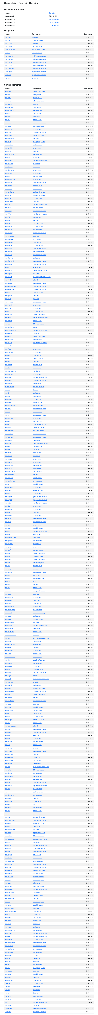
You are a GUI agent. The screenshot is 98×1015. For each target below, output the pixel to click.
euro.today (8, 663)
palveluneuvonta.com (40, 318)
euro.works (8, 314)
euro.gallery (8, 296)
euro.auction (9, 434)
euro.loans (8, 358)
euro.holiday (9, 239)
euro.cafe (8, 123)
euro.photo (8, 786)
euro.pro (7, 525)
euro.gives (8, 848)
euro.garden (9, 544)
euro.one (7, 782)
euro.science (9, 597)
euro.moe (8, 977)
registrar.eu (36, 371)
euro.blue (8, 292)
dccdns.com (37, 384)
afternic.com (37, 120)
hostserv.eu (37, 641)
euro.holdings (9, 236)
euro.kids (8, 845)
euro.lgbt (8, 503)
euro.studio (8, 764)
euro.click (8, 151)
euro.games (9, 541)
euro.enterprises (10, 406)
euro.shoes (8, 572)
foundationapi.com (39, 848)
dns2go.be (35, 78)
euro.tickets (8, 955)
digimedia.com (38, 814)
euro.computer (9, 908)
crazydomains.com (39, 233)
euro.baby (8, 117)
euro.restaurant (10, 930)
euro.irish (8, 883)
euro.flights (8, 274)
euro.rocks (8, 515)
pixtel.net (36, 333)
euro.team (8, 654)
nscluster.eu (37, 544)
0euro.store (8, 62)
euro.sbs (7, 716)
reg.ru (35, 804)
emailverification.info (40, 660)
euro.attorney (9, 431)
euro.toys (8, 676)
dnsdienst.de (37, 446)
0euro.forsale (9, 68)
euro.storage (9, 754)
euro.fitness (8, 270)
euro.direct (8, 773)
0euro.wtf (8, 75)
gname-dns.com (38, 996)
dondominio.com (39, 669)
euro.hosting (9, 939)
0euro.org (8, 40)
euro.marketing (10, 610)
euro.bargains (9, 839)
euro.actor (8, 101)
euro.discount (9, 899)
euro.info (8, 647)
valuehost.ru (37, 575)
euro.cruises (9, 164)
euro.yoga (8, 792)
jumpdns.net (37, 468)
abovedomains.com (39, 314)
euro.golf (8, 550)
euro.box (7, 896)
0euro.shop (8, 46)
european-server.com (40, 672)
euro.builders (9, 478)
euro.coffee (8, 346)
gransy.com (37, 757)
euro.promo (8, 468)
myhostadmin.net (39, 833)
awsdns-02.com (38, 135)
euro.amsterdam (10, 537)
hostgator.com (38, 223)
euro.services (9, 629)
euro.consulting (10, 154)
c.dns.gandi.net (54, 25)
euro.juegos (8, 333)
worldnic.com (37, 478)
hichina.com (37, 368)
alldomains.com (38, 387)
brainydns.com (38, 292)
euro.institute (9, 651)
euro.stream (9, 760)
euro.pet (7, 723)
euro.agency (9, 757)
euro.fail (7, 204)
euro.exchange (9, 192)
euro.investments (10, 289)
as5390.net (37, 534)
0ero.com (8, 993)
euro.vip (7, 713)
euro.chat (8, 924)
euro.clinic (8, 886)
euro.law (7, 581)
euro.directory (9, 795)
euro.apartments (10, 635)
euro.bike (8, 770)
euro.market (9, 374)
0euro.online (9, 59)
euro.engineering (10, 330)
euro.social (8, 600)
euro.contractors (10, 911)
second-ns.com (38, 861)
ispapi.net (36, 157)
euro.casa (8, 132)
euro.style (8, 619)
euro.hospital (9, 242)
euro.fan (7, 902)
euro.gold (8, 547)
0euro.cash (8, 65)
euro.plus (8, 704)
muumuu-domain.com (40, 443)
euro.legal (8, 974)
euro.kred (8, 490)
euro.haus (8, 556)
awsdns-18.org (38, 402)
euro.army (8, 126)
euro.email (8, 183)
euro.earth (8, 905)
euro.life (7, 506)
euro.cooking (9, 148)
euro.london (9, 952)
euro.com (8, 814)
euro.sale (8, 519)
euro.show (8, 575)
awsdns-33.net (38, 490)
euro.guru (8, 553)
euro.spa (7, 968)
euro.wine (8, 308)
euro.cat (7, 390)
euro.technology (10, 657)
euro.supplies (9, 622)
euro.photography (11, 726)
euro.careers (9, 946)
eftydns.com (37, 453)
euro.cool (8, 208)
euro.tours (8, 735)
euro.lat (7, 578)
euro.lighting (9, 509)
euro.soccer (8, 748)
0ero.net (7, 987)
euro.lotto (8, 446)
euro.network (9, 399)
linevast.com (37, 176)
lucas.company (38, 406)
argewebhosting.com (40, 270)
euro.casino (8, 135)
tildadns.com (37, 858)
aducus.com (37, 883)
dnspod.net (37, 217)
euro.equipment (10, 481)
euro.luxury (8, 870)
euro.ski (7, 588)
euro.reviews (9, 889)
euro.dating (8, 226)
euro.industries (10, 644)
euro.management (11, 371)
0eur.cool (8, 1005)
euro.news (8, 402)
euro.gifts (8, 672)
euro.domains (9, 475)
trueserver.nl (37, 801)
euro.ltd (7, 449)
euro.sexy (8, 569)
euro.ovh (7, 585)
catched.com (37, 710)
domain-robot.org (39, 613)
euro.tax (7, 745)
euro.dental (8, 858)
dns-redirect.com (38, 126)
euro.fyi (7, 217)
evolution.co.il (37, 98)
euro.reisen (8, 641)
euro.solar (8, 603)
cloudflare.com (37, 46)
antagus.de (37, 113)
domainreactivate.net (40, 839)
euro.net (7, 534)
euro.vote (8, 299)
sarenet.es (36, 842)
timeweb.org (37, 764)
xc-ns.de (36, 961)
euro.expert (8, 198)
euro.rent (8, 493)
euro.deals (8, 380)
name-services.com (39, 1009)
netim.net (36, 139)
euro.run (7, 852)
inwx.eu (35, 104)
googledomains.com (40, 248)
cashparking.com (39, 192)
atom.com (36, 117)
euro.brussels (9, 139)
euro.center (8, 173)
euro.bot (7, 958)
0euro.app (8, 53)
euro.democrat (9, 170)
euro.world (8, 321)
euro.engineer (9, 327)
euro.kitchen (9, 487)
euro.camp (8, 129)
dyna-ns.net (37, 239)
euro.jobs (8, 336)
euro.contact (9, 145)
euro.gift (7, 669)
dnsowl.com (37, 713)
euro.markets (9, 980)
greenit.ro (36, 682)
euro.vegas (8, 751)
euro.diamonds (10, 943)
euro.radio (8, 563)
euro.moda (8, 698)
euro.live (7, 393)
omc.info (36, 647)
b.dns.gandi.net (54, 22)
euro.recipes (9, 776)
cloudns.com (37, 198)
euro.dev (7, 531)
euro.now (8, 917)
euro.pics (8, 833)
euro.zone (8, 808)
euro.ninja (8, 409)
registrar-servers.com (39, 56)
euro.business (9, 949)
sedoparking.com (39, 91)
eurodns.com (37, 186)
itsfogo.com (37, 95)
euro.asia (8, 428)
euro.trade (8, 679)
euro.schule (8, 613)
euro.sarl (7, 965)
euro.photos (9, 437)
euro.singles (9, 710)
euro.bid (7, 767)
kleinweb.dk (37, 644)
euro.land (8, 421)
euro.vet (7, 804)
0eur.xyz (7, 1002)
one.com (36, 327)
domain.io (36, 456)
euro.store (8, 921)
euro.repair (8, 497)
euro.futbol (8, 214)
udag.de (35, 151)
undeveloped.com (39, 428)
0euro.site (8, 78)
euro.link (7, 368)
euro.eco (7, 176)
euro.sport (8, 823)
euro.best (8, 91)
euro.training (9, 682)
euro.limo (8, 355)
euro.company (9, 418)
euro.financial (9, 261)
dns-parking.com (38, 550)
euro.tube (8, 688)
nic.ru (35, 676)
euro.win (7, 311)
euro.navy (8, 396)
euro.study (8, 616)
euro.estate (8, 186)
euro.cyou (8, 195)
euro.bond (8, 223)
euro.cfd (7, 789)
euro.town (8, 732)
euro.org (7, 528)
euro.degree (8, 384)
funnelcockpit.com (38, 50)
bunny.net (36, 600)
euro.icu (7, 424)
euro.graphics (9, 861)
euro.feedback (9, 892)
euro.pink (8, 443)
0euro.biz (52, 13)
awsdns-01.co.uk (38, 720)
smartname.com (38, 877)
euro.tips (7, 660)
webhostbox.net (38, 578)
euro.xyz (7, 811)
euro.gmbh (8, 220)
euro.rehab (8, 836)
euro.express (9, 201)
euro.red (7, 729)
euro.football (9, 280)
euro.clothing (9, 252)
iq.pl (34, 581)
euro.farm (8, 349)
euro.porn (8, 522)
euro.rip (7, 512)
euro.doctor (8, 874)
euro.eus (7, 842)
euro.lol (7, 362)
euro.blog (8, 880)
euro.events (8, 189)
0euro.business (10, 50)
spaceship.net (37, 110)
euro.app (8, 638)
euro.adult (8, 98)
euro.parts (8, 594)
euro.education (10, 179)
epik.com (36, 735)
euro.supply (8, 855)
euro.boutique (9, 107)
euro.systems (9, 632)
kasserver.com (37, 53)
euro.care (8, 142)
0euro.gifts (8, 72)
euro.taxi (7, 914)
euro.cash (8, 867)
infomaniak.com (38, 101)
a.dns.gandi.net (54, 19)
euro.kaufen (9, 340)
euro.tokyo (8, 666)
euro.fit (7, 267)
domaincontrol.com (38, 40)
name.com (36, 440)
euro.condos (9, 877)
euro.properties (10, 471)
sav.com (36, 236)
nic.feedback (37, 892)
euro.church (9, 248)
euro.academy (9, 110)
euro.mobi (8, 694)
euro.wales (8, 933)
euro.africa (8, 798)
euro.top (7, 817)
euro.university (9, 691)
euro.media (8, 459)
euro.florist (8, 277)
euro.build (8, 324)
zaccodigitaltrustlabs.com (42, 277)
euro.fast (8, 961)
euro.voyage (9, 302)
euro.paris (8, 591)
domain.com (37, 569)
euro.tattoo (8, 779)
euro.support (9, 625)
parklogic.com (38, 792)
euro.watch (8, 305)
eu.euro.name (9, 387)
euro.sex (7, 566)
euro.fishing (9, 264)
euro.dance (8, 230)
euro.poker (8, 456)
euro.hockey (9, 233)
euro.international (10, 286)
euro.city (7, 412)
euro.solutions (9, 607)
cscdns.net (36, 164)
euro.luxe (8, 453)
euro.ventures (9, 701)
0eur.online (8, 1009)
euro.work (8, 318)
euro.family (8, 211)
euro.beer (8, 377)
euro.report (8, 500)
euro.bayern (9, 104)
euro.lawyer (8, 720)
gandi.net (35, 37)
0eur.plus (8, 999)
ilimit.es (35, 390)
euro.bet (7, 95)
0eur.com (8, 996)
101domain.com (38, 324)
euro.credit (8, 365)
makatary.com (38, 556)
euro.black (8, 971)
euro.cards (8, 864)
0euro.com (8, 43)
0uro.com (8, 983)
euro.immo (8, 936)
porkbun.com (37, 107)
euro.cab (7, 120)
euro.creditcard (10, 830)
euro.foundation (10, 820)
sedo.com (36, 537)
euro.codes (8, 343)
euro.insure (8, 283)
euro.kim (7, 484)
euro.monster (9, 465)
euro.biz (7, 157)
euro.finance (9, 258)
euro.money (9, 462)
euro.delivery (9, 167)
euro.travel (8, 685)
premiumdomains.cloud (41, 638)
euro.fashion (9, 352)
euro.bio (7, 113)
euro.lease (8, 927)
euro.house (8, 245)
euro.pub (8, 559)
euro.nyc (7, 415)
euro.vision (8, 707)
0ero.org (7, 990)
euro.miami (8, 738)
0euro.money (9, 56)
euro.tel (7, 826)
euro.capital (9, 742)
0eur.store (8, 1012)
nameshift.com (38, 358)
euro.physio (8, 440)
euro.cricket (8, 161)
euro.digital (8, 801)
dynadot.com (37, 399)
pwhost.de (36, 924)
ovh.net (35, 475)
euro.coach (8, 255)
